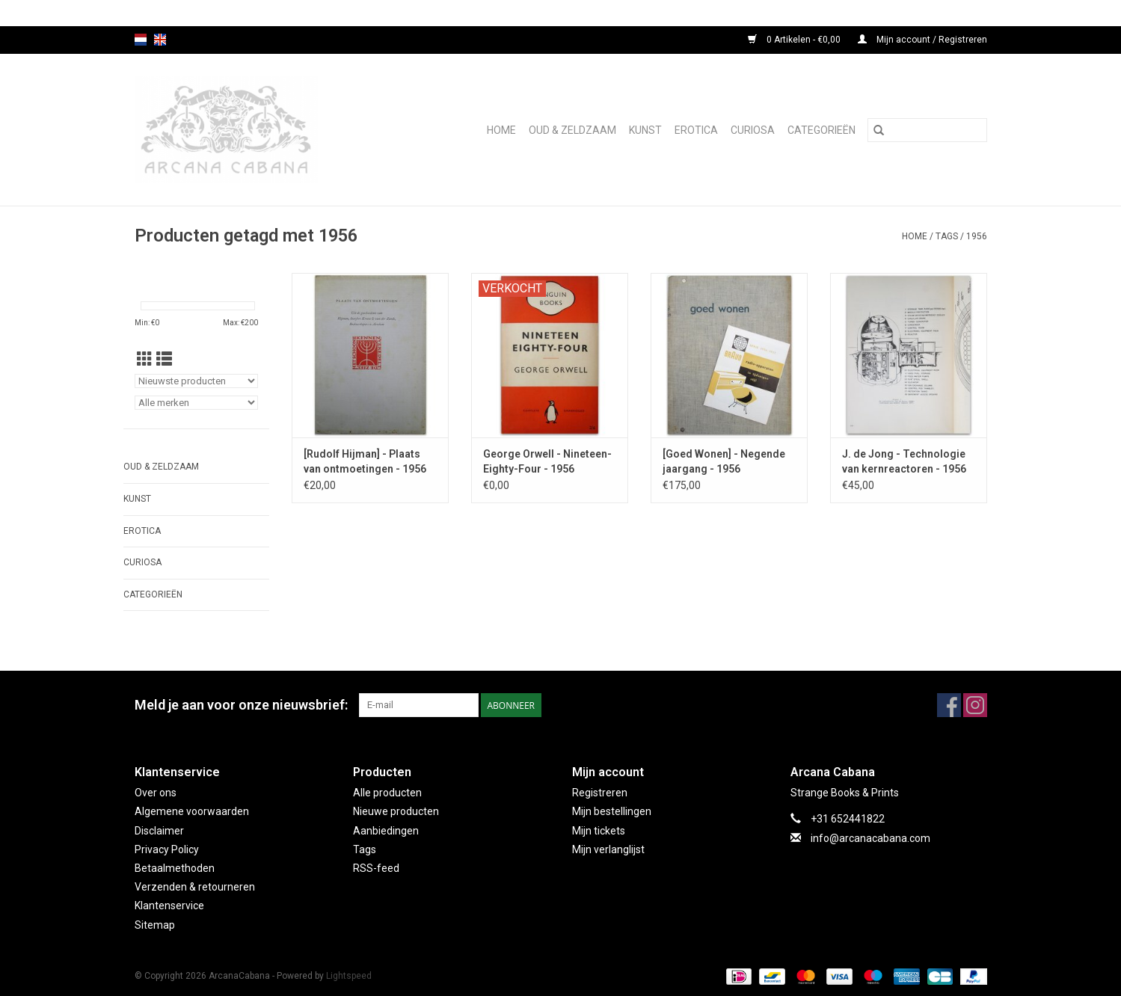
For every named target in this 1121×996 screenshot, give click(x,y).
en (160, 40)
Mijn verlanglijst (608, 849)
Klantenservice (169, 906)
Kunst (645, 130)
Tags (947, 236)
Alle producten (387, 793)
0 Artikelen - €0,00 (795, 39)
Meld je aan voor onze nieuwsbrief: (241, 705)
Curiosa (753, 130)
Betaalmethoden (175, 868)
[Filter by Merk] (196, 403)
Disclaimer (159, 831)
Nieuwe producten (396, 811)
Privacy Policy (167, 849)
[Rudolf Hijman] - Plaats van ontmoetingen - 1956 (365, 461)
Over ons (155, 793)
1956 (976, 236)
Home (501, 130)
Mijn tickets (598, 831)
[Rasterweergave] (145, 360)
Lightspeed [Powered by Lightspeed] (349, 976)
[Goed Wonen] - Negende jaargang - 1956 (724, 461)
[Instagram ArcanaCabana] (975, 705)
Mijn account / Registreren (922, 39)
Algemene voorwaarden (192, 811)
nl (141, 40)
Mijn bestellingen (611, 811)
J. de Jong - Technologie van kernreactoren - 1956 (904, 461)
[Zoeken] (927, 130)
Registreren (599, 793)
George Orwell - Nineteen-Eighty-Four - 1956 (547, 461)
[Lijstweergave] (164, 360)
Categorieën (821, 130)
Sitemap (155, 925)
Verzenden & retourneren (195, 887)
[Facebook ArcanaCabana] (949, 705)
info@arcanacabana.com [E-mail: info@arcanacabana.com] (870, 838)
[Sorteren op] (196, 381)
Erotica (696, 130)
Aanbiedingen (386, 831)
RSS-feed (376, 868)
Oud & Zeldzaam (572, 130)
